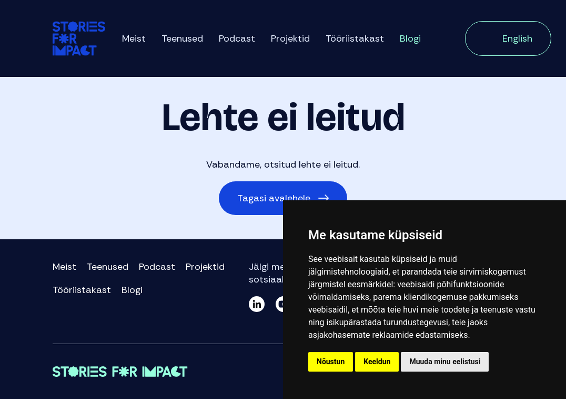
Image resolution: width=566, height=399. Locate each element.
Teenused (182, 38)
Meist (134, 38)
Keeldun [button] (376, 361)
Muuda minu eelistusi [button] (444, 361)
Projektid (290, 38)
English (517, 38)
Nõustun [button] (331, 361)
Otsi (443, 39)
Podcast (237, 38)
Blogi (410, 38)
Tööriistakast (355, 38)
